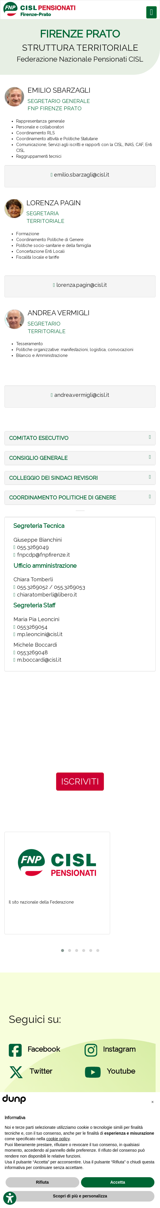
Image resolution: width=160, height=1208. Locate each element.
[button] (38, 438)
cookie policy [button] (58, 1138)
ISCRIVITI (80, 781)
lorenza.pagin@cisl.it (80, 285)
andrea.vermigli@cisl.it (80, 395)
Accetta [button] (117, 1182)
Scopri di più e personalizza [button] (80, 1196)
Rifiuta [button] (42, 1182)
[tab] (80, 438)
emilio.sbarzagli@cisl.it (80, 175)
